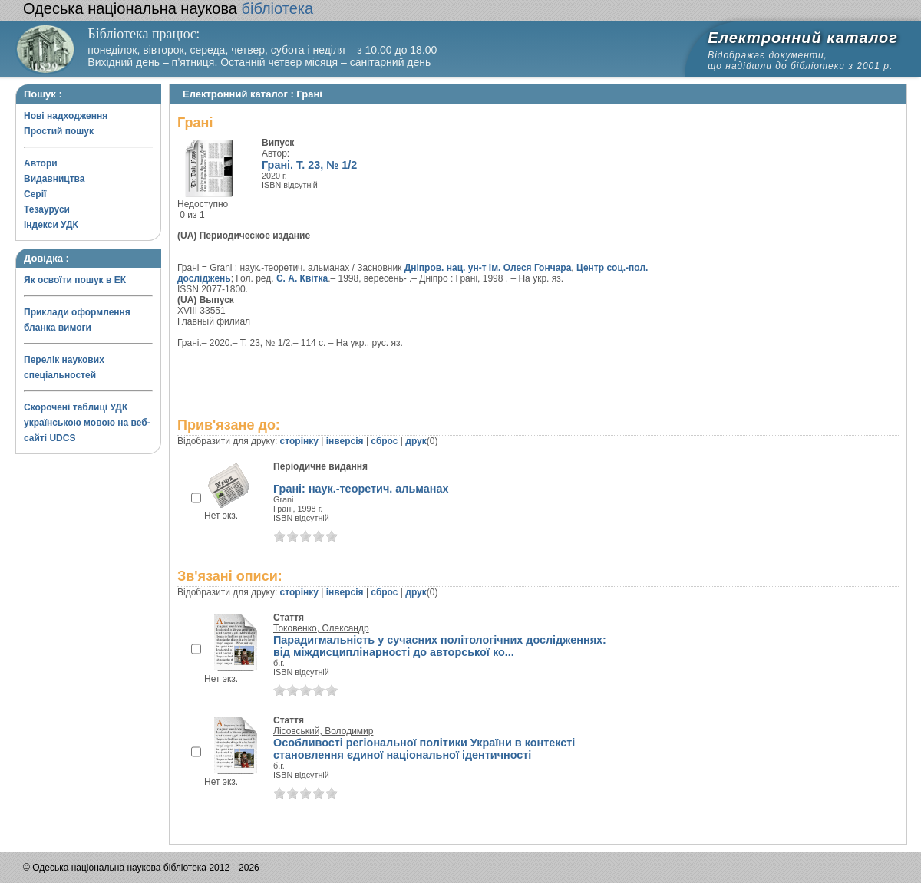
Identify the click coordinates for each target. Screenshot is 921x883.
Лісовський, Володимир (323, 731)
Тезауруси (47, 209)
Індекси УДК (51, 224)
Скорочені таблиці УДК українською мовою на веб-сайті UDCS (87, 422)
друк (415, 441)
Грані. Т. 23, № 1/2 (309, 165)
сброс (384, 441)
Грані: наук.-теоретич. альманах (360, 489)
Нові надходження (65, 115)
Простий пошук (59, 131)
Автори (41, 163)
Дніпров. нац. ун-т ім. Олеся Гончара (488, 267)
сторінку (299, 441)
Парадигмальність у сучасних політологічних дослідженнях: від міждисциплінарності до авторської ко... (439, 646)
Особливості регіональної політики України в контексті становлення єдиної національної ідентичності (424, 748)
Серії (35, 194)
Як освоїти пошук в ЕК (75, 280)
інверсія (345, 441)
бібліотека (168, 8)
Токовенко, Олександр (321, 628)
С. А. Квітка (302, 278)
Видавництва (54, 178)
